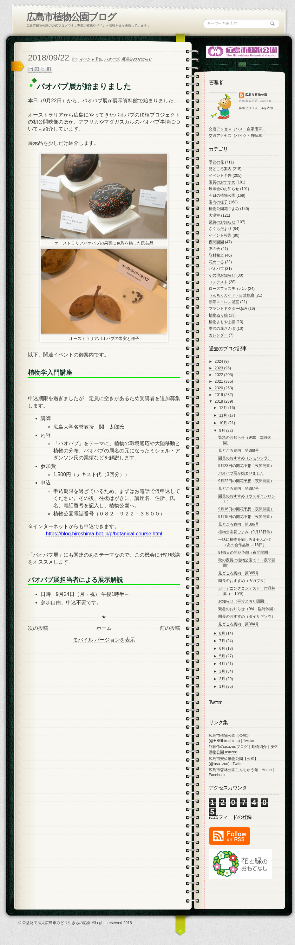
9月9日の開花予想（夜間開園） (245, 552)
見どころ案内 (220, 169)
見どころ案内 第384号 (238, 624)
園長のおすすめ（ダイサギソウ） (246, 616)
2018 (219, 401)
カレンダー (218, 335)
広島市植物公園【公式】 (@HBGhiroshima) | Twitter (231, 738)
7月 (222, 641)
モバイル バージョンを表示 (104, 639)
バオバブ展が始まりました (241, 473)
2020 (219, 388)
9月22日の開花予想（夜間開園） (246, 481)
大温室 (214, 215)
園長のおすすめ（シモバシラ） (245, 458)
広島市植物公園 (256, 94)
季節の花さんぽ (222, 328)
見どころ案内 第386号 (238, 524)
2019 (219, 395)
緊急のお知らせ (222, 222)
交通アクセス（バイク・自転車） (237, 135)
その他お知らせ (222, 275)
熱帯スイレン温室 (224, 302)
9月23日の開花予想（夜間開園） (246, 465)
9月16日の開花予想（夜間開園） (246, 509)
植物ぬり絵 (218, 315)
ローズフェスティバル (228, 288)
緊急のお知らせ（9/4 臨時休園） (247, 609)
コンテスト (218, 282)
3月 (222, 671)
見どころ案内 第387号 (238, 488)
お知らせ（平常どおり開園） (243, 601)
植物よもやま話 (222, 322)
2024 (219, 361)
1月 (222, 686)
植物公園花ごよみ (224, 209)
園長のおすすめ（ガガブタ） (243, 580)
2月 (222, 679)
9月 (222, 430)
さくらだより (220, 229)
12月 (223, 407)
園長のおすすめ (222, 182)
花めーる (216, 262)
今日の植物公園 (222, 195)
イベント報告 (220, 235)
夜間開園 (216, 242)
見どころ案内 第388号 (238, 450)
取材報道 (216, 255)
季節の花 (216, 162)
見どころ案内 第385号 (238, 573)
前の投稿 (170, 628)
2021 (219, 381)
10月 (223, 423)
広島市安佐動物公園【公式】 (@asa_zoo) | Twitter (233, 761)
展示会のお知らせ (136, 59)
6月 (222, 648)
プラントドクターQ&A (228, 308)
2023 (219, 368)
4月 (222, 663)
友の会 (214, 248)
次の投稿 (38, 628)
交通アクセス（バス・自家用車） (237, 129)
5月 (222, 656)
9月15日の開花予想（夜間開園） (246, 516)
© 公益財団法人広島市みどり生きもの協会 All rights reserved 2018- (75, 923)
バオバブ (111, 59)
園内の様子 (218, 202)
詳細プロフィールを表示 (256, 108)
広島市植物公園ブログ (71, 17)
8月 (222, 633)
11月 (223, 415)
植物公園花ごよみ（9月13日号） (246, 532)
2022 (219, 375)
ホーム (104, 628)
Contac (242, 64)
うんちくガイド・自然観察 (231, 295)
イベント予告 (90, 59)
